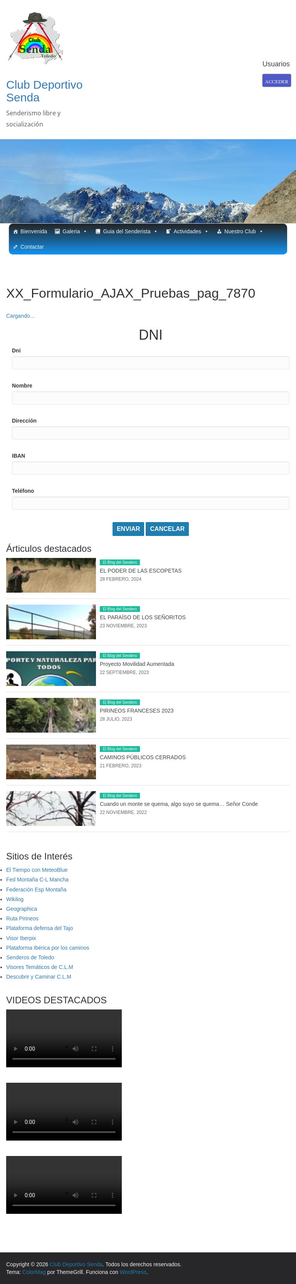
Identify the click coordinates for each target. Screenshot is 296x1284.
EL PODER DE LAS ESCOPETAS (141, 571)
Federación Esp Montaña (36, 889)
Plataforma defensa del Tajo (39, 928)
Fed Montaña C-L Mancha (37, 879)
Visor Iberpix (21, 938)
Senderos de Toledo (30, 957)
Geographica (21, 909)
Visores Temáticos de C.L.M (39, 967)
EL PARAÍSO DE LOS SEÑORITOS (143, 617)
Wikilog (15, 899)
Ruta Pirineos (22, 918)
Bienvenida (33, 231)
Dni (16, 350)
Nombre (22, 386)
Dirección (24, 421)
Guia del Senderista (130, 231)
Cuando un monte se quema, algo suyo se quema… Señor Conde (179, 804)
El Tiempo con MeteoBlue (37, 870)
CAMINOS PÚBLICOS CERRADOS (143, 757)
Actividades (191, 231)
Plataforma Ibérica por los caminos (47, 948)
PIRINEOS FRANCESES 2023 (136, 711)
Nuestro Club (244, 231)
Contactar (32, 247)
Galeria (74, 231)
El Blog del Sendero (120, 562)
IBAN (18, 456)
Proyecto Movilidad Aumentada (137, 664)
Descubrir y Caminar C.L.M (38, 977)
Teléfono (23, 491)
